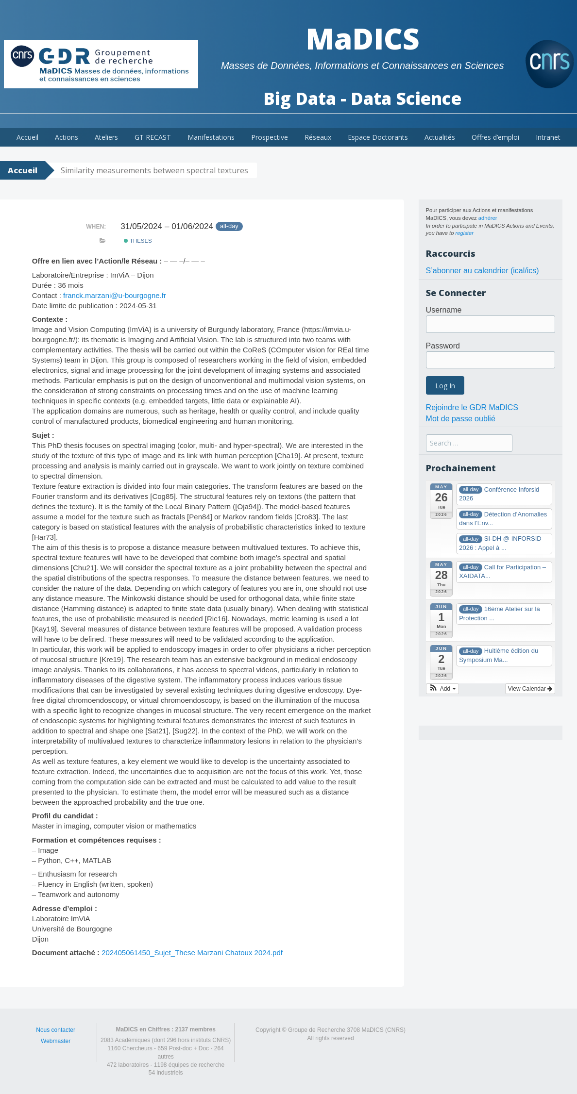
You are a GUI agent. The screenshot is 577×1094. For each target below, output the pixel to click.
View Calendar (530, 688)
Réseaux (318, 137)
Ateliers (106, 137)
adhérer (487, 218)
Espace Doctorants (378, 137)
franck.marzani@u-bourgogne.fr (114, 295)
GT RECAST (153, 137)
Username (444, 310)
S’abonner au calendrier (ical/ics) (482, 270)
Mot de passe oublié (460, 418)
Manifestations (211, 137)
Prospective (269, 137)
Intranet (548, 137)
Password (443, 346)
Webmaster (55, 1041)
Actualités (439, 137)
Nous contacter (55, 1030)
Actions (66, 137)
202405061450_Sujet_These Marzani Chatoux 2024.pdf (192, 952)
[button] (442, 689)
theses (138, 241)
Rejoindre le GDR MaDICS (472, 407)
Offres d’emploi (495, 137)
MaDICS (362, 38)
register (465, 233)
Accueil (27, 137)
